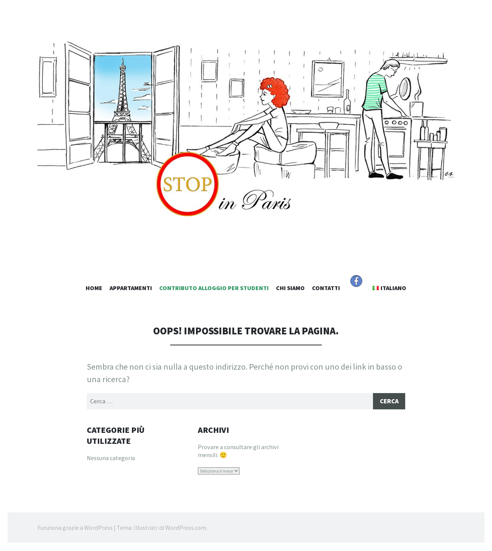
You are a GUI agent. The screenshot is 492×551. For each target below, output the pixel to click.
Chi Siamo (290, 288)
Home (94, 288)
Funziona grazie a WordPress (75, 528)
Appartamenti (131, 288)
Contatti (326, 288)
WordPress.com (185, 528)
